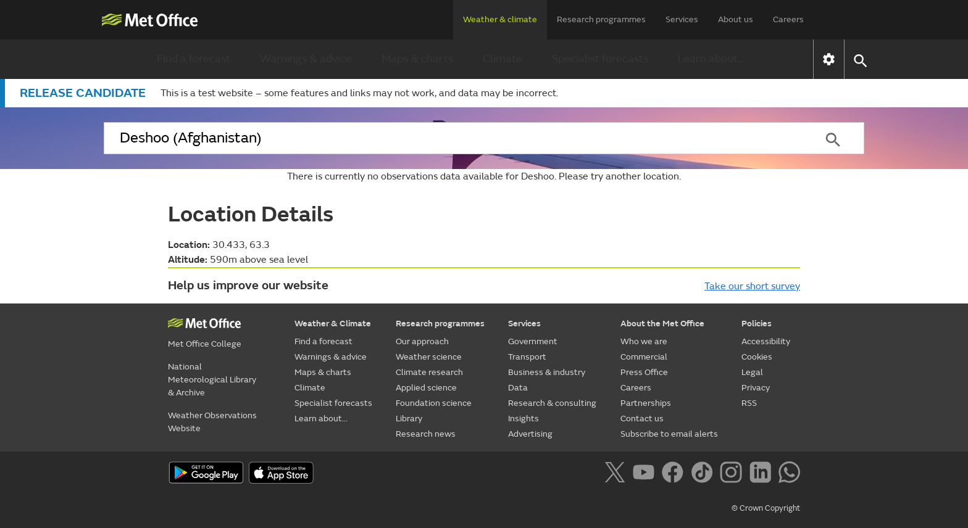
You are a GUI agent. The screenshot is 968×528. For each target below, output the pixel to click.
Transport (527, 357)
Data (518, 387)
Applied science (426, 387)
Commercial (643, 357)
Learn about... (711, 59)
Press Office (644, 372)
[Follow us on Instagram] (733, 474)
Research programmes (601, 19)
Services (682, 19)
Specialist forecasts (600, 59)
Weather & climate (500, 19)
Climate (502, 59)
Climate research (429, 372)
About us (735, 19)
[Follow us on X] (617, 474)
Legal (752, 372)
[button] (860, 59)
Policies (756, 323)
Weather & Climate (332, 323)
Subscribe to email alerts (669, 434)
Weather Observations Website (212, 422)
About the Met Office (662, 323)
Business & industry (546, 372)
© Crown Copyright (766, 508)
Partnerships (645, 403)
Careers (788, 19)
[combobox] (452, 138)
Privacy (755, 387)
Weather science (429, 357)
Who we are (643, 341)
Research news (426, 434)
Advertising (530, 434)
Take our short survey (752, 286)
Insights (523, 418)
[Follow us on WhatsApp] (789, 474)
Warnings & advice (306, 59)
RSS (749, 403)
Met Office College (204, 344)
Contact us (642, 418)
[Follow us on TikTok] (704, 474)
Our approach (422, 341)
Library (409, 418)
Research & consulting (552, 403)
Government (532, 341)
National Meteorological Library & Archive (212, 379)
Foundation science (434, 403)
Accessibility (765, 341)
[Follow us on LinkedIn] (762, 474)
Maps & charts (417, 59)
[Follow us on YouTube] (646, 474)
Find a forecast (193, 59)
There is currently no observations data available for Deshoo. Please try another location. (484, 176)
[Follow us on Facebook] (675, 474)
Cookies (756, 357)
